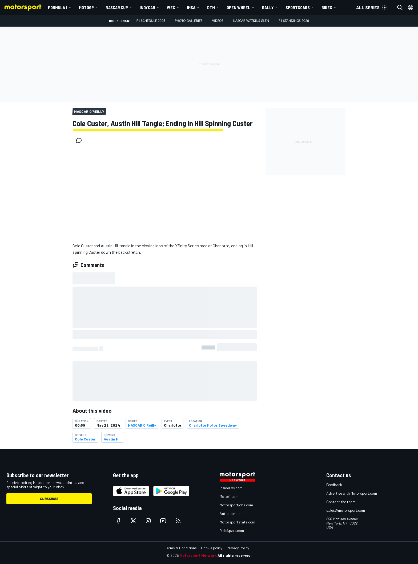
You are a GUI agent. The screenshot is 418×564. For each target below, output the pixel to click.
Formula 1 (57, 7)
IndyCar (147, 7)
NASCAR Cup (117, 7)
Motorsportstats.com (237, 522)
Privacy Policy (238, 548)
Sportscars (298, 7)
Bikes (326, 7)
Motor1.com (229, 496)
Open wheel (238, 7)
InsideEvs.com (231, 488)
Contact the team (340, 501)
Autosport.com (232, 513)
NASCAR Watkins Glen (251, 20)
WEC (171, 7)
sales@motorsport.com (345, 510)
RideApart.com (232, 530)
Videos (217, 20)
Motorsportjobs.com (236, 505)
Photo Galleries (189, 20)
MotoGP (86, 7)
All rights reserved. (235, 555)
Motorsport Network (198, 555)
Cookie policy (211, 548)
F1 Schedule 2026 (150, 20)
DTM (211, 7)
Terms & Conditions (181, 548)
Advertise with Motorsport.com (351, 493)
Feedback (334, 484)
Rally (268, 7)
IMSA (191, 7)
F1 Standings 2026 (294, 20)
